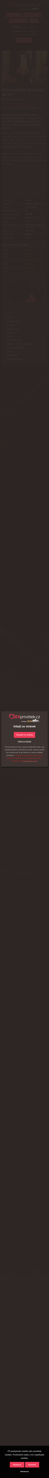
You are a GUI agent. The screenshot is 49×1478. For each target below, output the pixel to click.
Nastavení (17, 1465)
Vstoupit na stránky (24, 735)
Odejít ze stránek (24, 741)
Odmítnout (24, 1471)
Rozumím (32, 1465)
